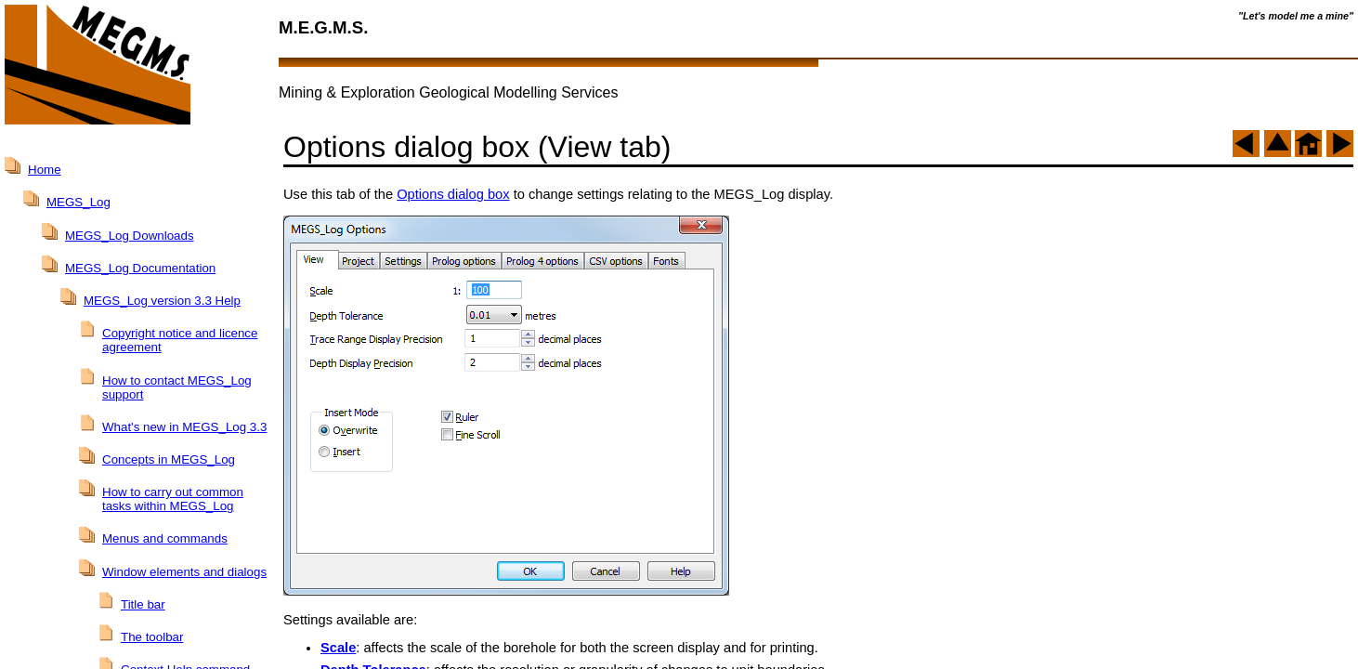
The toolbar (152, 637)
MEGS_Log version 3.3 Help (162, 301)
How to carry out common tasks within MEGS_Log (172, 499)
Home (44, 170)
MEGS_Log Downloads (129, 236)
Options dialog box (453, 194)
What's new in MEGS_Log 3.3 (184, 427)
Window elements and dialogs (184, 572)
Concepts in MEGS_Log (168, 459)
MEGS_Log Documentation (140, 268)
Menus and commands (165, 538)
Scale (338, 647)
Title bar (143, 604)
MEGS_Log (78, 202)
